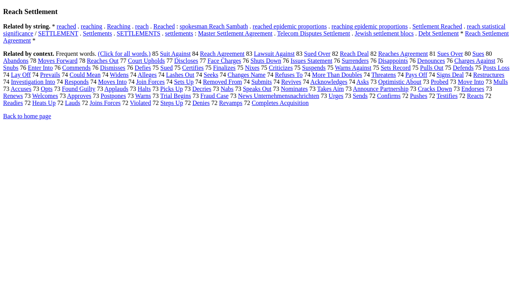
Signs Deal (450, 74)
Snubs (10, 67)
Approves (79, 95)
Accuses (21, 88)
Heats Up (44, 103)
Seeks (211, 74)
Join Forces (150, 81)
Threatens (383, 74)
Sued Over (317, 53)
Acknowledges (328, 81)
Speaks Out (257, 88)
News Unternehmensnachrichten (278, 95)
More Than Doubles (337, 74)
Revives (291, 81)
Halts (144, 88)
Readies (13, 103)
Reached (164, 26)
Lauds (72, 103)
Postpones (113, 95)
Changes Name (247, 74)
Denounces (431, 60)
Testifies (446, 95)
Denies (200, 103)
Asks (362, 81)
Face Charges (224, 60)
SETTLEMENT (58, 33)
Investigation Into (33, 81)
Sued (166, 67)
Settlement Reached (437, 26)
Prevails (50, 74)
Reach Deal (354, 53)
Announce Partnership (381, 88)
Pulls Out (431, 67)
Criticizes (280, 67)
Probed (439, 81)
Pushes (418, 95)
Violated (140, 103)
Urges (336, 95)
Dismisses (112, 67)
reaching (91, 26)
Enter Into (40, 67)
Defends (463, 67)
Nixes (252, 67)
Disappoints (393, 60)
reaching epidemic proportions (369, 26)
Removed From (222, 81)
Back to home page (27, 116)
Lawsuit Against (274, 53)
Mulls (500, 81)
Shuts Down (265, 60)
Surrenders (355, 60)
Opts (46, 88)
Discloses (186, 60)
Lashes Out (180, 74)
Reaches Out (103, 60)
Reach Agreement (222, 53)
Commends (76, 67)
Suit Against (175, 53)
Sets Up (183, 81)
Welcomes (45, 95)
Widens (119, 74)
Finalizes (224, 67)
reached (66, 26)
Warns (143, 95)
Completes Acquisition (280, 103)
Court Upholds (146, 60)
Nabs (227, 88)
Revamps (231, 103)
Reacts (475, 95)
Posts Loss (496, 67)
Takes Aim (330, 88)
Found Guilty (79, 88)
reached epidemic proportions (290, 26)
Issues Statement (311, 60)
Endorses (472, 88)
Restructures (488, 74)
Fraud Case (214, 95)
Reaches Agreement (403, 53)
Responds (76, 81)
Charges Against (474, 60)
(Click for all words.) (124, 53)
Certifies (193, 67)
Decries (201, 88)
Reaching (118, 26)
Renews (13, 95)
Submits (261, 81)
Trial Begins (175, 95)
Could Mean (85, 74)
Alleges (147, 74)
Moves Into (112, 81)
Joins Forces (105, 103)
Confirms (389, 95)
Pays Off (416, 74)
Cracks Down (435, 88)
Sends (360, 95)
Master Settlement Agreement (235, 33)
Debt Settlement (438, 33)
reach (142, 26)
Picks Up (171, 88)
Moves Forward (58, 60)
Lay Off (21, 74)
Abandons (15, 60)
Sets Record (396, 67)
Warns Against (353, 67)
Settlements (97, 33)
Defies (143, 67)
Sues (478, 53)
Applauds (116, 88)
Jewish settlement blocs (384, 33)
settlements (179, 33)
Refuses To (289, 74)
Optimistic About (400, 81)
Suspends (314, 67)
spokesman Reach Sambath (214, 26)
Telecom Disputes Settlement (313, 33)
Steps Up (171, 103)
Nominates (294, 88)
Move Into (471, 81)
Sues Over (450, 53)
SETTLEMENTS (138, 33)
